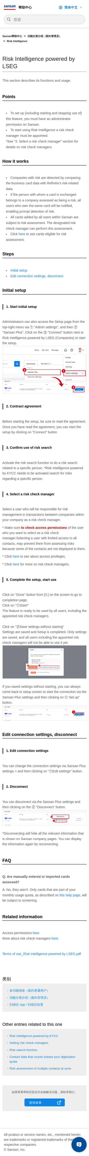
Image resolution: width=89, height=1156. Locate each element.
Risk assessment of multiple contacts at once (40, 1068)
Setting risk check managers (28, 1043)
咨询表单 (35, 1102)
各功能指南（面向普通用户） (29, 990)
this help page (70, 895)
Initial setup (18, 270)
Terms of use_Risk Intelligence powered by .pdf (41, 954)
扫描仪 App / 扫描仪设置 (26, 1004)
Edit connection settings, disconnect (36, 276)
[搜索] (47, 20)
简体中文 (71, 7)
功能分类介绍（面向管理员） (45, 36)
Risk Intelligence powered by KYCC (33, 1036)
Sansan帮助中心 (12, 36)
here (22, 234)
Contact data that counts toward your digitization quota (42, 1059)
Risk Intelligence (17, 41)
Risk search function (23, 1050)
